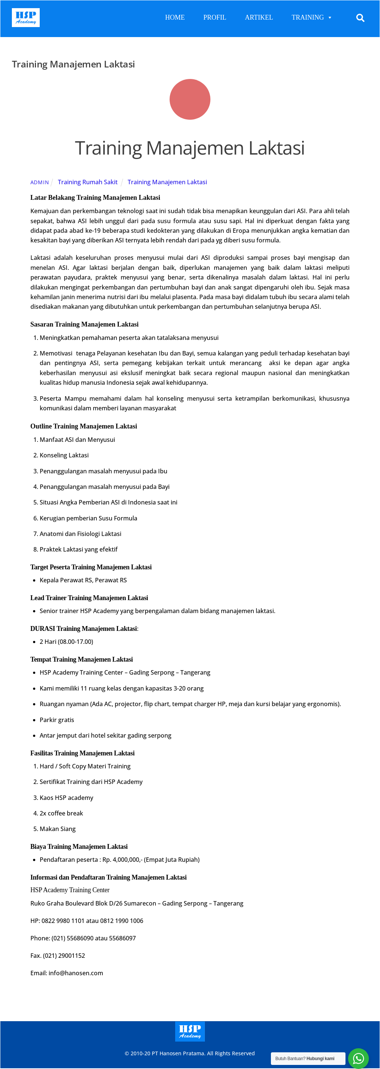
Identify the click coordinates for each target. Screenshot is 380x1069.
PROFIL (214, 17)
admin (39, 182)
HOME (175, 17)
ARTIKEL (259, 17)
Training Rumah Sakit (88, 182)
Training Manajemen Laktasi (190, 147)
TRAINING (312, 17)
